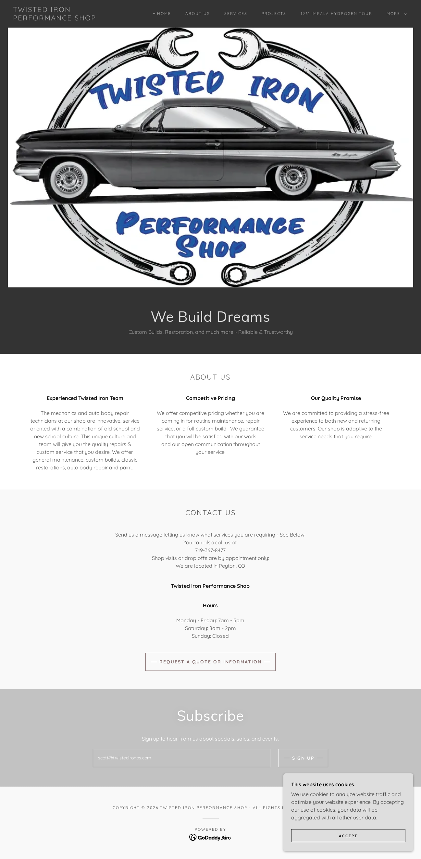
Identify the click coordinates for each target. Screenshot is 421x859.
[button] (395, 14)
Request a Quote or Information (210, 662)
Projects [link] (274, 13)
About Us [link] (197, 13)
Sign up (303, 758)
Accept (348, 835)
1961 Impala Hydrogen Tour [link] (336, 13)
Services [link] (235, 13)
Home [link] (164, 13)
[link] (54, 18)
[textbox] (181, 758)
